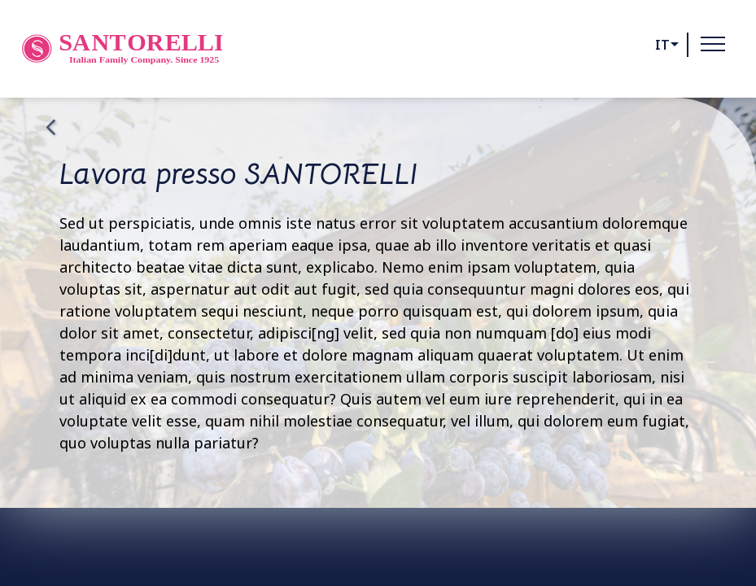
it (662, 45)
